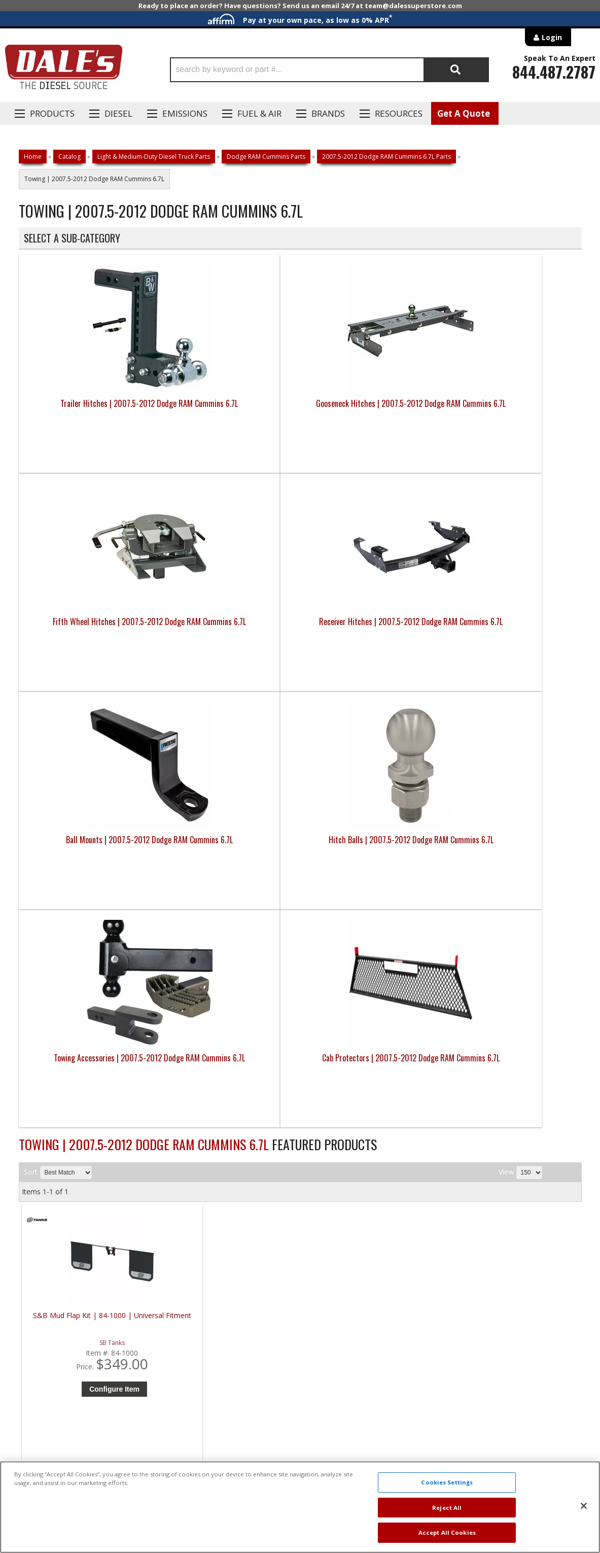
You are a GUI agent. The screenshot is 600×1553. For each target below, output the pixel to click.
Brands (328, 113)
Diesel (118, 113)
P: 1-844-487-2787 (50, 1195)
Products (52, 113)
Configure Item (94, 953)
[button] (329, 69)
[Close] (584, 1506)
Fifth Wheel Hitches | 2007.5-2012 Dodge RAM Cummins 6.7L (370, 409)
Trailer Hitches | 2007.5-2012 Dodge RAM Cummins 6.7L (89, 409)
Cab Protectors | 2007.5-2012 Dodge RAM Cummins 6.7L (511, 627)
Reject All (447, 1507)
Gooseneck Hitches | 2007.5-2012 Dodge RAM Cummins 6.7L (230, 409)
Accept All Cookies (447, 1532)
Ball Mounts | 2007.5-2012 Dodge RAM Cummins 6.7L (89, 627)
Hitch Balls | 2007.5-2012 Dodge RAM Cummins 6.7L (230, 627)
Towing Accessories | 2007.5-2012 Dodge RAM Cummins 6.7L (370, 627)
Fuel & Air (259, 113)
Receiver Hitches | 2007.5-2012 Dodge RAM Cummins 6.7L (511, 409)
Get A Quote (463, 113)
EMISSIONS (184, 113)
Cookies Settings (447, 1482)
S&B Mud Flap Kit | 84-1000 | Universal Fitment (92, 883)
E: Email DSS (37, 1224)
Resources (398, 113)
